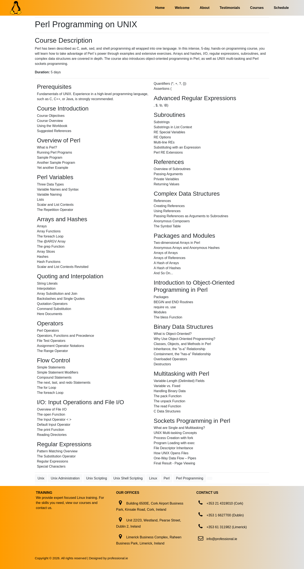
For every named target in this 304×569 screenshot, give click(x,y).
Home (160, 8)
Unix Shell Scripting (128, 478)
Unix (41, 478)
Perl (167, 478)
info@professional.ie (221, 539)
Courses (257, 8)
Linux (153, 478)
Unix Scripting (96, 478)
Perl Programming (189, 478)
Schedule (281, 8)
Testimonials (230, 8)
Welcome (182, 8)
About (204, 8)
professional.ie (117, 558)
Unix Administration (65, 478)
